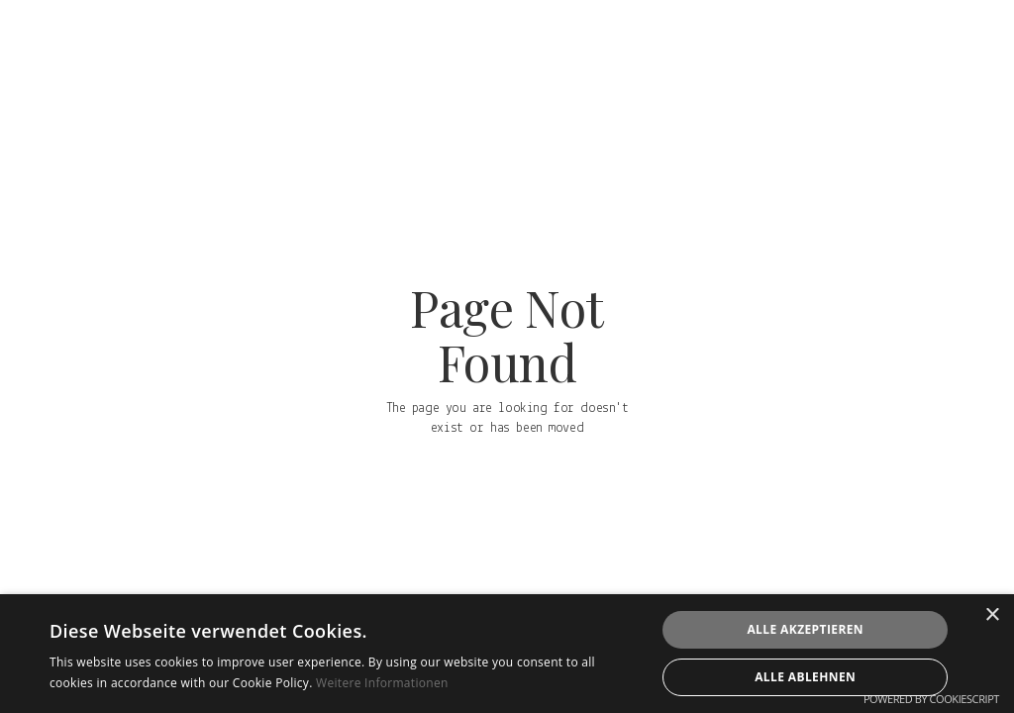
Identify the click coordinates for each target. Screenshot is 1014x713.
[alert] (507, 653)
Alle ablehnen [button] (805, 676)
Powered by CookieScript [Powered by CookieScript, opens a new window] (931, 698)
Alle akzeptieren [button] (805, 629)
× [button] (991, 615)
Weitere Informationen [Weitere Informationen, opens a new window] (382, 682)
